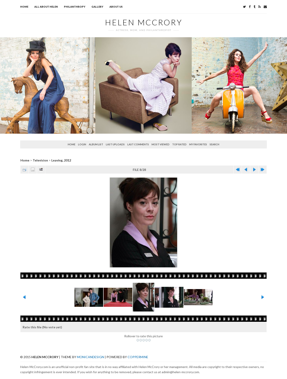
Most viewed (161, 144)
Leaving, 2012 (61, 160)
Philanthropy (74, 6)
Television (40, 160)
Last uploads (115, 144)
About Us (116, 6)
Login (82, 144)
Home (24, 6)
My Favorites (198, 144)
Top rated (179, 144)
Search (214, 144)
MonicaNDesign (90, 357)
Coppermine (138, 357)
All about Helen (46, 6)
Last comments (138, 144)
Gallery (97, 6)
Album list (96, 144)
